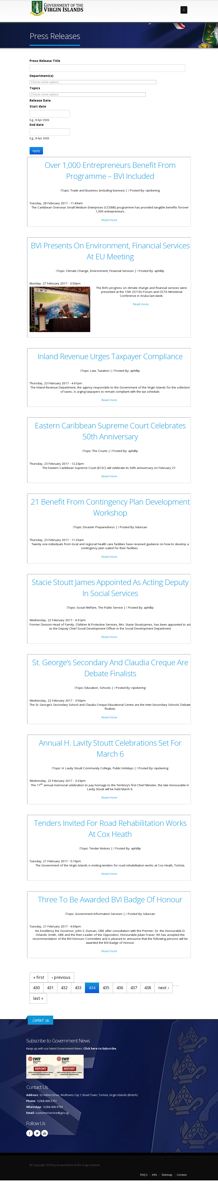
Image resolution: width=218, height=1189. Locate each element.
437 (133, 996)
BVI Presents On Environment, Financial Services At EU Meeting (110, 252)
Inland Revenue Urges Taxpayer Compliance (110, 357)
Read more (109, 221)
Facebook (29, 1142)
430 (36, 996)
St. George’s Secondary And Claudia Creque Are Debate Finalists (110, 673)
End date (37, 125)
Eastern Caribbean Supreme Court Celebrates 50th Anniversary (110, 433)
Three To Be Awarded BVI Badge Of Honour (110, 906)
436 (120, 996)
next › (163, 996)
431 (50, 996)
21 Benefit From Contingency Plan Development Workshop (110, 510)
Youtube (44, 1142)
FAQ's (144, 1183)
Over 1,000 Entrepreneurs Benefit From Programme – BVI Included (110, 170)
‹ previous (61, 985)
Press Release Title (45, 61)
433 (78, 996)
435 (106, 996)
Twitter (37, 1142)
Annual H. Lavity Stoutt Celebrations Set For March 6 (110, 754)
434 (92, 996)
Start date (38, 106)
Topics (35, 88)
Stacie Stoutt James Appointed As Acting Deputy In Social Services (110, 591)
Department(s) (41, 76)
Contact (182, 1183)
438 (147, 996)
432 (64, 996)
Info (154, 1183)
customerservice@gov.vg (52, 1121)
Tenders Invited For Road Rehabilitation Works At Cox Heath (110, 835)
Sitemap (167, 1183)
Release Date (40, 100)
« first (38, 985)
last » (38, 1007)
